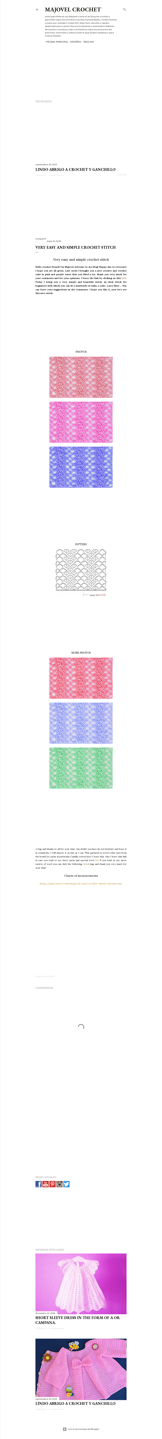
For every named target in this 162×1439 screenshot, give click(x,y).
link (124, 278)
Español (74, 41)
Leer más (121, 175)
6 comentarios (56, 175)
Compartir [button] (40, 175)
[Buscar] (125, 9)
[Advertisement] (81, 66)
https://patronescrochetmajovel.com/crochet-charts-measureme (81, 883)
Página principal (56, 41)
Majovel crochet (73, 9)
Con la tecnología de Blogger (81, 1429)
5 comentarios (56, 1328)
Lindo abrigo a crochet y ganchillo (75, 169)
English (87, 41)
